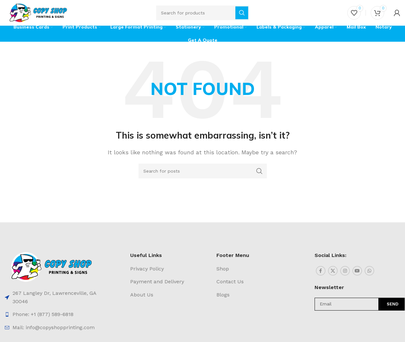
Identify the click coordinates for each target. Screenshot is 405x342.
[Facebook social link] (320, 271)
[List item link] (51, 297)
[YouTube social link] (357, 271)
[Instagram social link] (345, 271)
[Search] (202, 12)
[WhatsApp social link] (369, 271)
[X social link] (333, 271)
